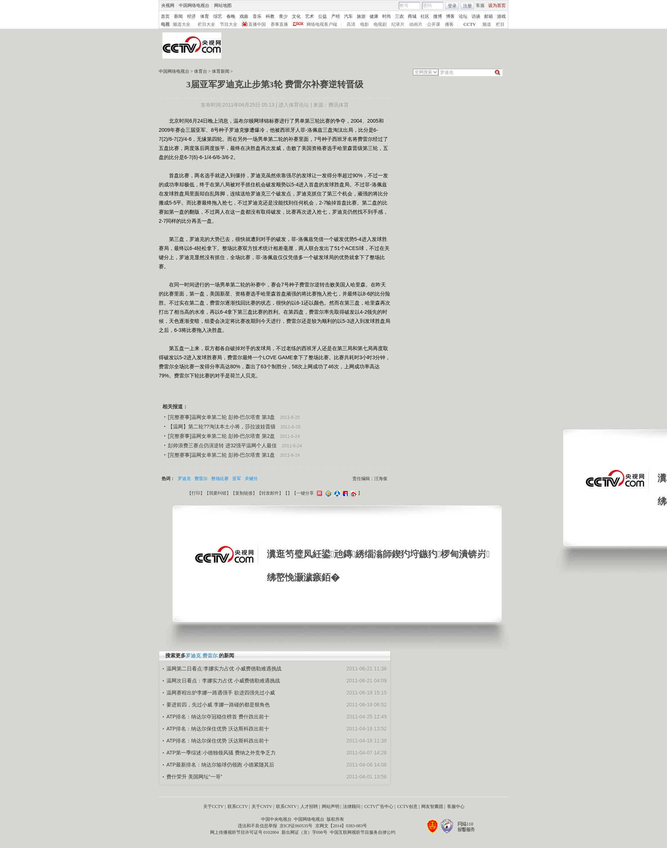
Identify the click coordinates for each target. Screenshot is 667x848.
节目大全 (228, 24)
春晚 (230, 16)
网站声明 (330, 806)
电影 (364, 24)
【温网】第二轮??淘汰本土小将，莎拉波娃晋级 (222, 426)
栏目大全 (206, 24)
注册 (467, 5)
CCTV (469, 24)
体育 (204, 16)
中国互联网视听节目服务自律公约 (362, 832)
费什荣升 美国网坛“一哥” (194, 777)
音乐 (257, 16)
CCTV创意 (407, 806)
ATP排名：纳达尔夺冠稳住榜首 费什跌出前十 (217, 717)
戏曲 (244, 16)
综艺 (217, 16)
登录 (452, 5)
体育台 (200, 71)
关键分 (251, 478)
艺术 (309, 16)
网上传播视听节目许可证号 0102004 (244, 832)
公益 (322, 16)
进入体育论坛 (294, 105)
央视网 (167, 5)
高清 (351, 24)
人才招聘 (309, 806)
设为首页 (497, 5)
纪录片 (397, 24)
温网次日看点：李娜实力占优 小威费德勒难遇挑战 (223, 680)
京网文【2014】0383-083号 (341, 825)
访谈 (475, 16)
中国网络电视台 (194, 5)
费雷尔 (201, 478)
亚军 (236, 478)
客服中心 (456, 806)
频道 (486, 24)
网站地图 (223, 5)
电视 (165, 24)
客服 (480, 5)
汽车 (348, 16)
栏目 (500, 24)
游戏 (501, 16)
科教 (270, 16)
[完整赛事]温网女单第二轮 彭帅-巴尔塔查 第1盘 (221, 455)
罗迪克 (184, 478)
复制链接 (244, 493)
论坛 (463, 16)
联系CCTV (238, 806)
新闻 (178, 16)
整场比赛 (220, 478)
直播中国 (257, 24)
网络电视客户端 (322, 24)
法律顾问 (351, 806)
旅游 (361, 16)
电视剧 (380, 24)
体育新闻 (220, 71)
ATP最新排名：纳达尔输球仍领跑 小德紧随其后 (220, 765)
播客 (449, 24)
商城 (412, 16)
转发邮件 (270, 493)
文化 (296, 16)
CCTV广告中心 (378, 806)
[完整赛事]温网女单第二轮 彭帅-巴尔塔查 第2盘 (221, 436)
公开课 (433, 24)
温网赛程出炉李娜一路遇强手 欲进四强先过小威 (220, 693)
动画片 (415, 24)
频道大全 (181, 24)
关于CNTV (262, 806)
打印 (196, 493)
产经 (335, 16)
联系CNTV (286, 806)
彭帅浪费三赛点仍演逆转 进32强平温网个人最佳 (222, 445)
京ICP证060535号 (296, 825)
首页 (165, 16)
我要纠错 (217, 493)
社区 (425, 16)
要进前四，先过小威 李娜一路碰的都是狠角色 (218, 705)
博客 (450, 16)
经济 (191, 16)
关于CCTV (213, 806)
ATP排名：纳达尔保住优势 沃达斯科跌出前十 (217, 729)
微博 (437, 16)
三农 (399, 16)
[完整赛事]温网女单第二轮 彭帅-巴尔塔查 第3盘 (221, 417)
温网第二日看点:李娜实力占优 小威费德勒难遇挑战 (223, 668)
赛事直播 (279, 24)
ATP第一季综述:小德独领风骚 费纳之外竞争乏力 (221, 753)
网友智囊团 (432, 806)
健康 (374, 16)
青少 (283, 16)
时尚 (386, 16)
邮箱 (488, 16)
